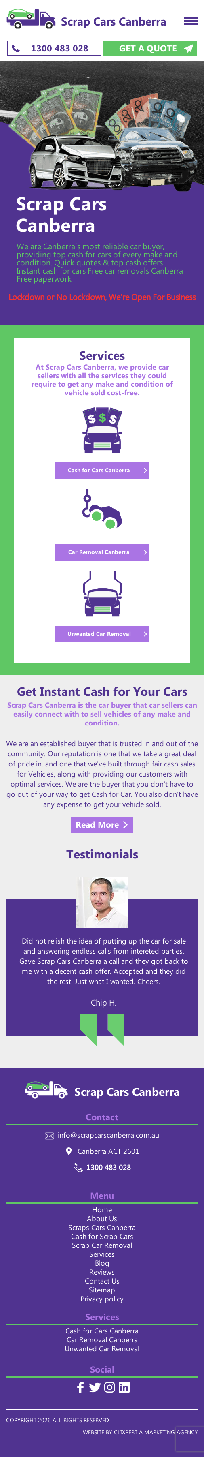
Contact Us (102, 1283)
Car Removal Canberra (102, 1341)
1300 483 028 (59, 49)
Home (102, 1211)
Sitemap (102, 1292)
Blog (102, 1265)
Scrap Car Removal (102, 1247)
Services (102, 1256)
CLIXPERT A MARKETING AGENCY (156, 1433)
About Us (102, 1220)
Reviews (102, 1274)
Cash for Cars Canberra (102, 1332)
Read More (97, 825)
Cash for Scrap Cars (102, 1238)
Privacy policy (102, 1300)
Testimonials (102, 857)
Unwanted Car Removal (102, 1350)
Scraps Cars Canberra (102, 1229)
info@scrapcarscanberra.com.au (108, 1137)
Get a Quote (148, 49)
